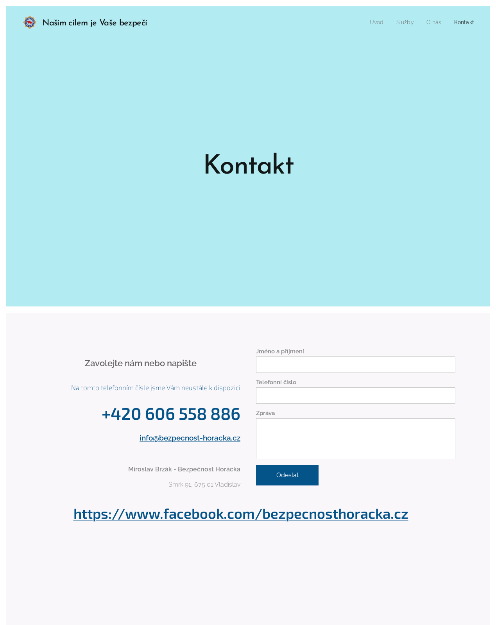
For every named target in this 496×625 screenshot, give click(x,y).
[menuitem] (372, 22)
